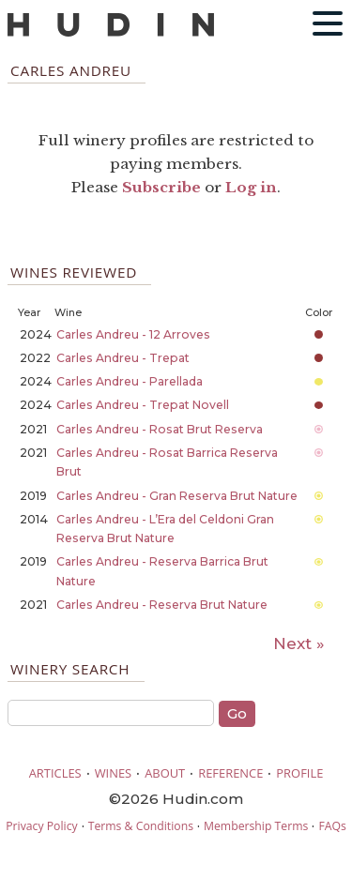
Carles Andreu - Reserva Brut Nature (162, 605)
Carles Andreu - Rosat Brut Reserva (159, 429)
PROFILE (299, 772)
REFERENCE (230, 772)
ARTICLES (55, 772)
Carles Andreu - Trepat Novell (142, 405)
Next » (299, 643)
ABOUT (165, 772)
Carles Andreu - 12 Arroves (133, 334)
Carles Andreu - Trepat (123, 358)
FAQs (331, 826)
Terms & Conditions (140, 826)
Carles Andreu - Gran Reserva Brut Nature (177, 496)
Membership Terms (256, 826)
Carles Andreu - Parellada (129, 381)
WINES (113, 772)
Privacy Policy (41, 826)
